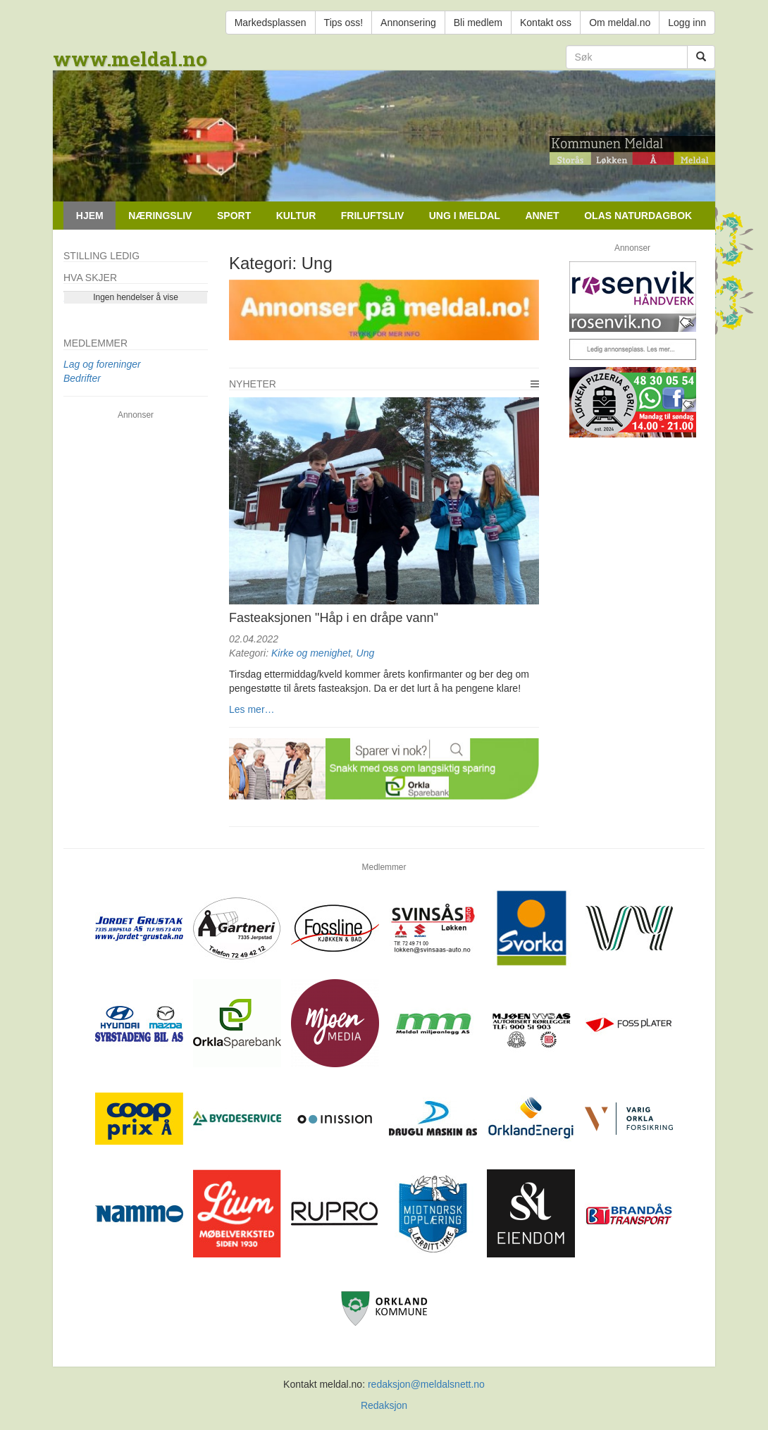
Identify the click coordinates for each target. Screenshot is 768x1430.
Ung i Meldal (464, 215)
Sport (234, 215)
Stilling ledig (101, 255)
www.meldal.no (130, 59)
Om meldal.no (619, 22)
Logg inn (687, 22)
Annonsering (408, 22)
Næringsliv (160, 215)
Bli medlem (478, 22)
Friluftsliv (372, 215)
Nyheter (252, 384)
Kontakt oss (545, 22)
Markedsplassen (270, 22)
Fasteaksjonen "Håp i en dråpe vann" (333, 618)
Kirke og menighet (311, 653)
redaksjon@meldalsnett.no (426, 1384)
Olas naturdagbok (638, 215)
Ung (366, 653)
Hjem (90, 215)
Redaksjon (384, 1405)
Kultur (296, 215)
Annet (542, 215)
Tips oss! (344, 22)
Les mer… (252, 709)
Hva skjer (90, 277)
